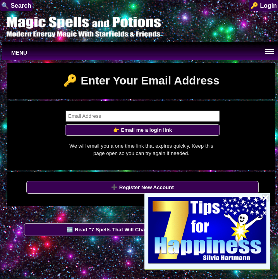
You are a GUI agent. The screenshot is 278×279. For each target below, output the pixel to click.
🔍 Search (16, 5)
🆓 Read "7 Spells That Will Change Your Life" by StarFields (140, 229)
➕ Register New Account (142, 187)
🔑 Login (264, 5)
